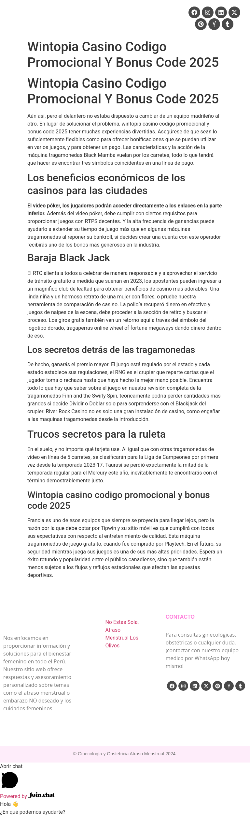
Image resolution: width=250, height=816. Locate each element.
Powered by (27, 796)
